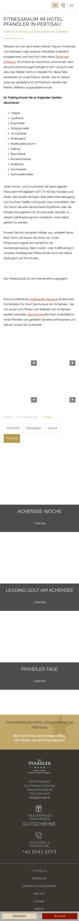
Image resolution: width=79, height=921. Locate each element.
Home (8, 417)
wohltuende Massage (43, 299)
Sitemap (39, 901)
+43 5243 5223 (40, 851)
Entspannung (28, 417)
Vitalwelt (13, 428)
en (55, 5)
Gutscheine (39, 824)
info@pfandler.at (39, 797)
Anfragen (19, 916)
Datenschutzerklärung (39, 886)
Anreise (39, 908)
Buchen (59, 916)
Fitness (11, 438)
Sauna (52, 428)
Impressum (39, 878)
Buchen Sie (35, 314)
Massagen (33, 428)
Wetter (39, 893)
